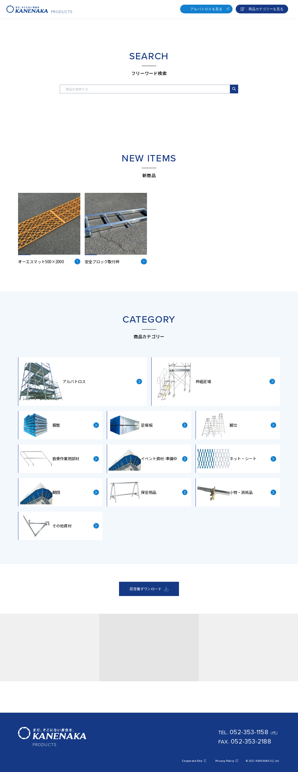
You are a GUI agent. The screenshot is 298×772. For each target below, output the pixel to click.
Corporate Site (194, 761)
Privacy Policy (226, 761)
